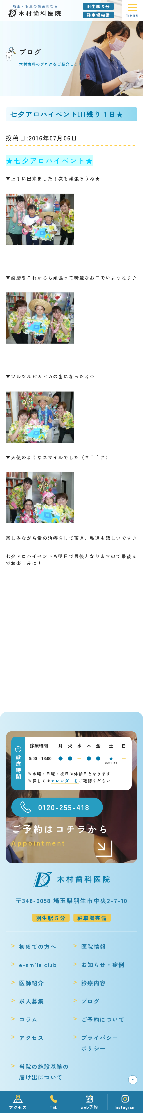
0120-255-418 (64, 807)
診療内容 (93, 983)
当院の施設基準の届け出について (44, 1071)
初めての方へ (37, 946)
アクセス (31, 1037)
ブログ (90, 1001)
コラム (28, 1019)
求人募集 (31, 1001)
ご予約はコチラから (62, 835)
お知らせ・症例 (103, 965)
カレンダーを (65, 781)
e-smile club (38, 965)
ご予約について (103, 1019)
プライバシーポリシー (100, 1042)
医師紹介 (31, 983)
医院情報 (93, 946)
